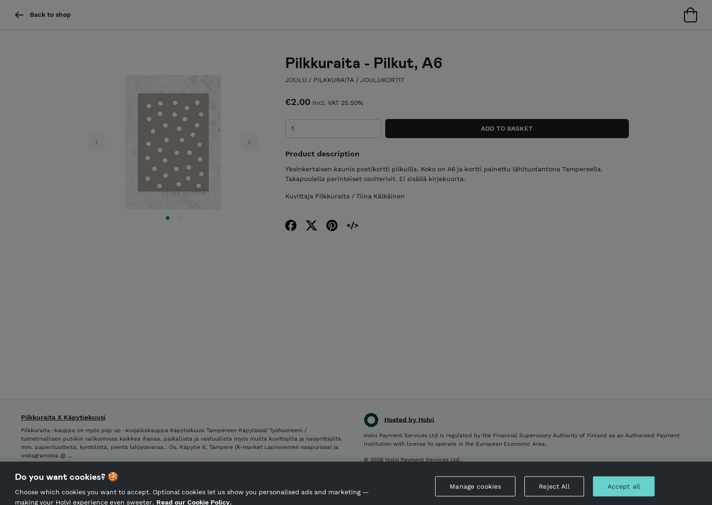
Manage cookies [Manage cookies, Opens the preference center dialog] (475, 491)
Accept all (623, 491)
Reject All (554, 491)
